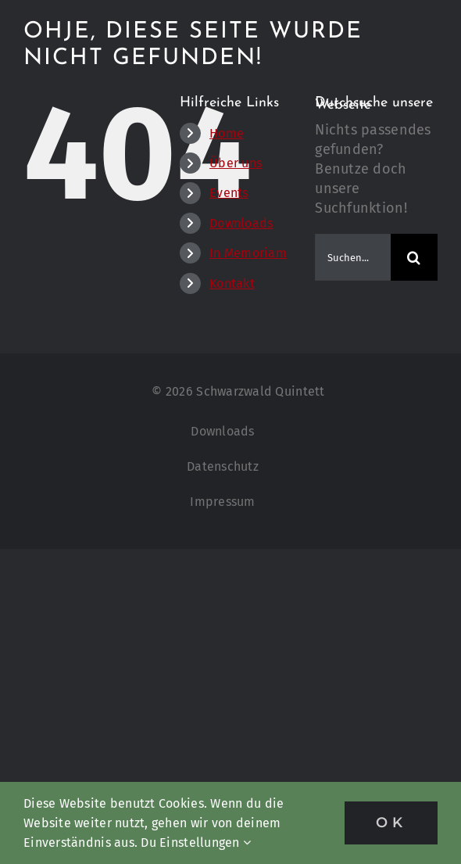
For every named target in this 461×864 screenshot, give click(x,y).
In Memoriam (248, 253)
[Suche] (414, 257)
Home (226, 133)
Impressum (222, 501)
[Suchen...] (353, 257)
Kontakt (232, 283)
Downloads (241, 223)
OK (391, 822)
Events (228, 192)
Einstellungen (205, 842)
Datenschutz (223, 466)
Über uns (235, 163)
